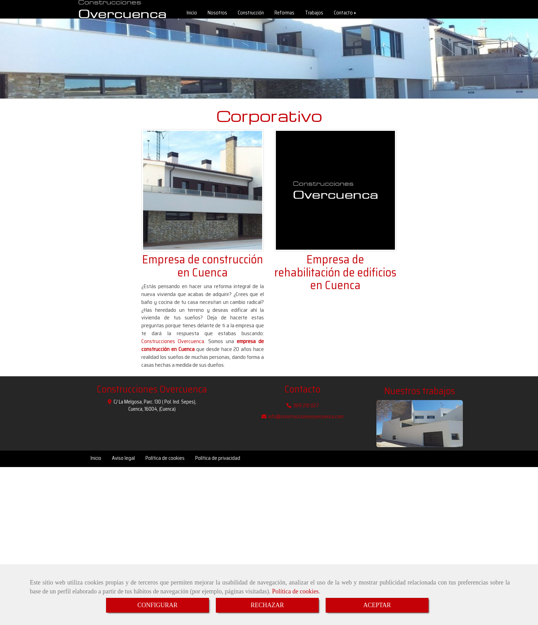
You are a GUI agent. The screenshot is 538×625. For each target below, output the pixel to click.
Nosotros (217, 14)
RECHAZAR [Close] (267, 605)
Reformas (284, 14)
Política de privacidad (217, 461)
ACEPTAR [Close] (377, 605)
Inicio (192, 14)
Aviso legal (123, 461)
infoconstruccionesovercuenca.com (305, 420)
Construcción (251, 14)
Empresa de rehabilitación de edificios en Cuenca (335, 275)
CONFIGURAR (157, 605)
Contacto (345, 14)
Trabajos (314, 14)
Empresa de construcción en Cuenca (202, 269)
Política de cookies (295, 591)
